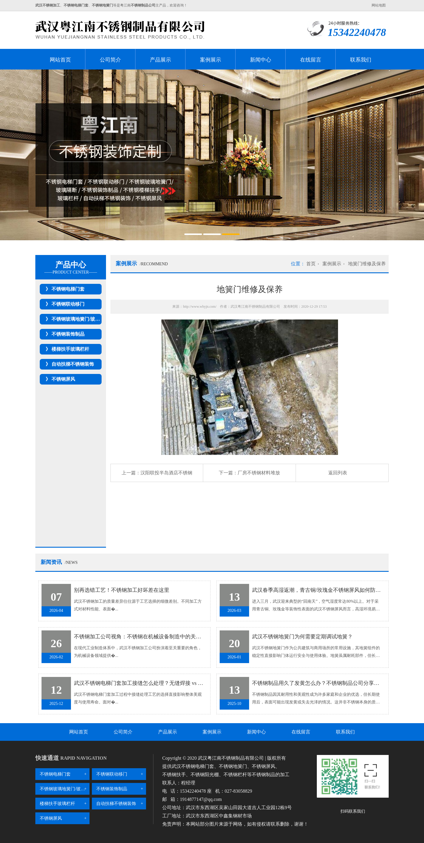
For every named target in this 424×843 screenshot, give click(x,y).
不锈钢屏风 (63, 379)
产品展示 (160, 60)
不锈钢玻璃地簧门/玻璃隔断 (80, 319)
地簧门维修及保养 (367, 263)
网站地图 (379, 5)
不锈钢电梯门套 (68, 289)
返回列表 (337, 472)
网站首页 (60, 60)
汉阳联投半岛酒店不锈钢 (166, 472)
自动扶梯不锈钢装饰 (73, 364)
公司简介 (110, 60)
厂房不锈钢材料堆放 (259, 472)
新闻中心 (260, 60)
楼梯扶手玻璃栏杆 (70, 349)
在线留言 (310, 60)
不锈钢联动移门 (68, 304)
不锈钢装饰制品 (68, 334)
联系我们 (360, 60)
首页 (311, 263)
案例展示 (210, 60)
